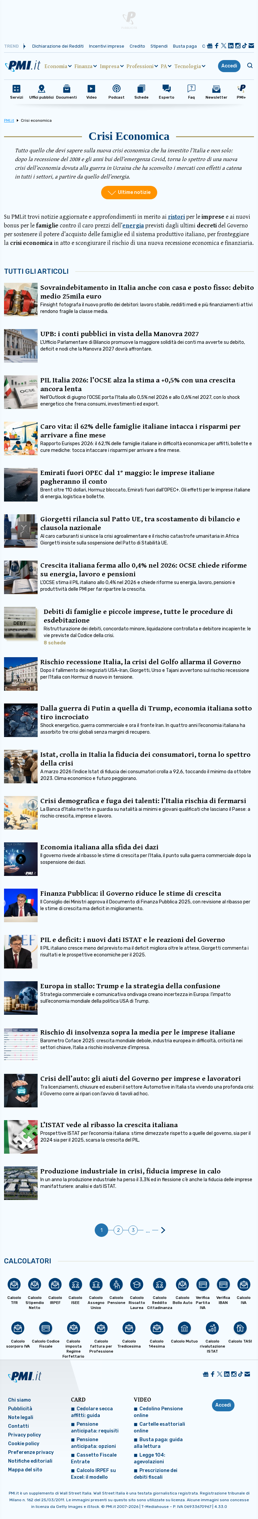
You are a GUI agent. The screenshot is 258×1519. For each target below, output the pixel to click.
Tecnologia (187, 66)
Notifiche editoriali (30, 1461)
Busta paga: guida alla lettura (158, 1443)
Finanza (83, 66)
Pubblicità (20, 1409)
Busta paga (185, 46)
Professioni (140, 66)
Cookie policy (23, 1444)
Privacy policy (24, 1435)
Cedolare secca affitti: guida (92, 1412)
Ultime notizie (134, 192)
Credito (137, 46)
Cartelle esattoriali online (159, 1427)
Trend (11, 46)
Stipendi (159, 46)
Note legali (20, 1417)
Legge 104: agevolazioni (149, 1458)
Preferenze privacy (31, 1452)
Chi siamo (19, 1400)
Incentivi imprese (106, 46)
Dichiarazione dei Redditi (58, 46)
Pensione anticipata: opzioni (93, 1443)
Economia (56, 66)
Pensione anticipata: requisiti (95, 1427)
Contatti (18, 1426)
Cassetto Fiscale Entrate (94, 1458)
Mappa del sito (25, 1470)
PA (164, 66)
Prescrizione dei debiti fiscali (155, 1474)
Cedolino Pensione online (158, 1412)
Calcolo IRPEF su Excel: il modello (93, 1474)
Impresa (109, 66)
